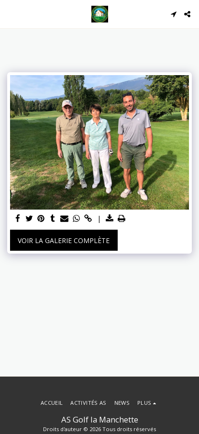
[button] (10, 13)
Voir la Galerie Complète (64, 240)
